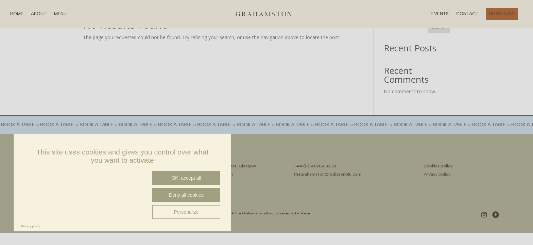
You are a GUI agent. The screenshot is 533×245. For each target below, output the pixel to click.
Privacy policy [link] (30, 226)
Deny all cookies (186, 195)
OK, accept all (186, 178)
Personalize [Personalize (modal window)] (186, 212)
